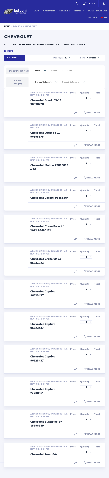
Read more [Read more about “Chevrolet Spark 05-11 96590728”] (92, 112)
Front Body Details (74, 44)
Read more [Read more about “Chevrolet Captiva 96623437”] (92, 304)
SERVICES (64, 10)
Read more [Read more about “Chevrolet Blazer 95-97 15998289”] (92, 434)
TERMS (77, 10)
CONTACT (92, 17)
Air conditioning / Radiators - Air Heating (36, 44)
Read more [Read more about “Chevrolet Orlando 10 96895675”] (92, 145)
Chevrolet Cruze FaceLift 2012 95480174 (47, 228)
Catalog (12, 57)
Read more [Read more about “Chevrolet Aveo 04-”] (92, 462)
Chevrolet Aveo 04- (43, 454)
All (6, 44)
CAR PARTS (49, 10)
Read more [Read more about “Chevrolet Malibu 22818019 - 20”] (92, 177)
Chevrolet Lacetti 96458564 (49, 198)
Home (7, 26)
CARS (37, 10)
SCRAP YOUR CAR (97, 10)
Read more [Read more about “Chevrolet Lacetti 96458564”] (92, 206)
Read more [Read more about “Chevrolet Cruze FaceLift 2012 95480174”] (92, 238)
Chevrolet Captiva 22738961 (42, 391)
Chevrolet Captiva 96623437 (42, 293)
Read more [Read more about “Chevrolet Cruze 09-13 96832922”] (92, 271)
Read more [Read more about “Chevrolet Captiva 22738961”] (92, 401)
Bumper (45, 95)
